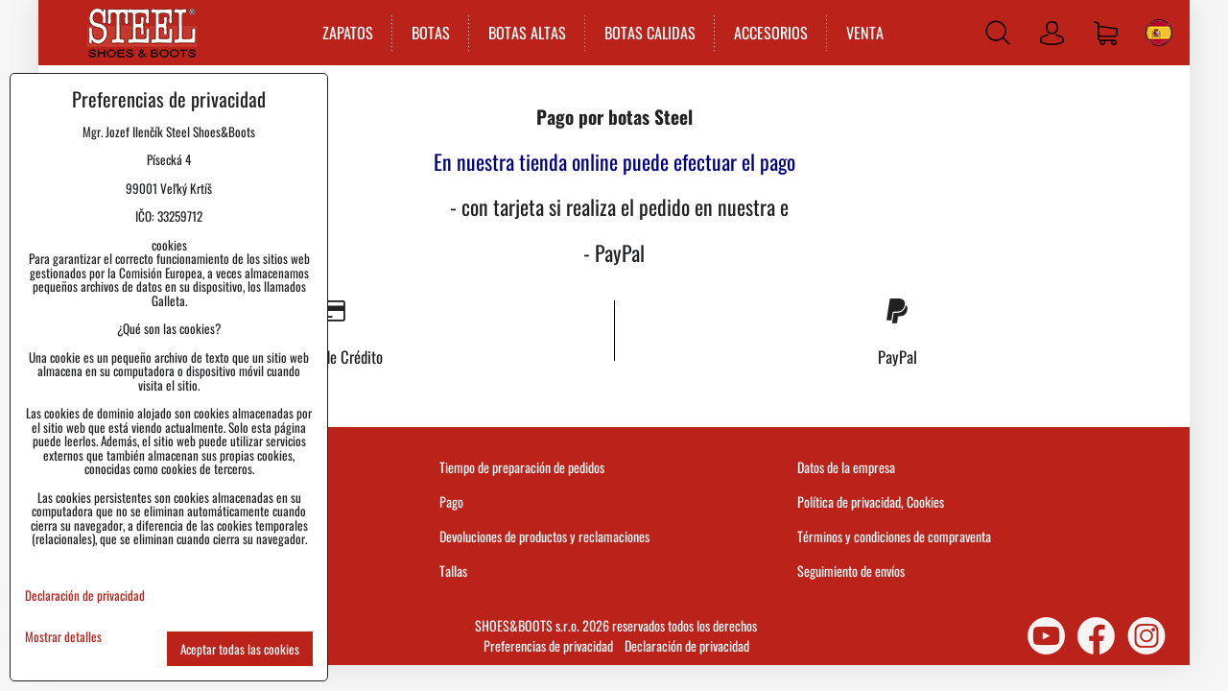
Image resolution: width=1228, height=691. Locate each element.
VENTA (865, 32)
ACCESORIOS (771, 32)
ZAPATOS (347, 32)
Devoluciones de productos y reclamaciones (544, 536)
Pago (451, 501)
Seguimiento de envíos (851, 570)
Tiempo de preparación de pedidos (521, 467)
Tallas (453, 570)
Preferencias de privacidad (548, 645)
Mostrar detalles (63, 637)
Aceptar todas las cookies (239, 648)
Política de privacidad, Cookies (870, 501)
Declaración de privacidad (687, 645)
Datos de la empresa (846, 467)
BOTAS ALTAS (527, 32)
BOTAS (431, 32)
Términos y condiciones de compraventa (894, 536)
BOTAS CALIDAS (650, 32)
